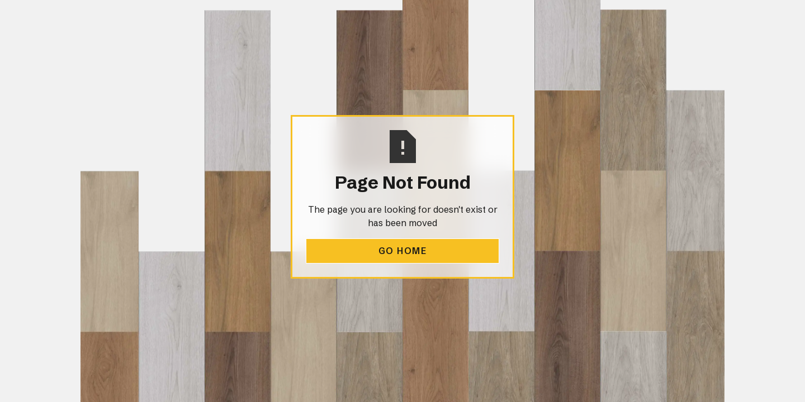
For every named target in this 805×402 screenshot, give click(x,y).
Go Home (402, 250)
